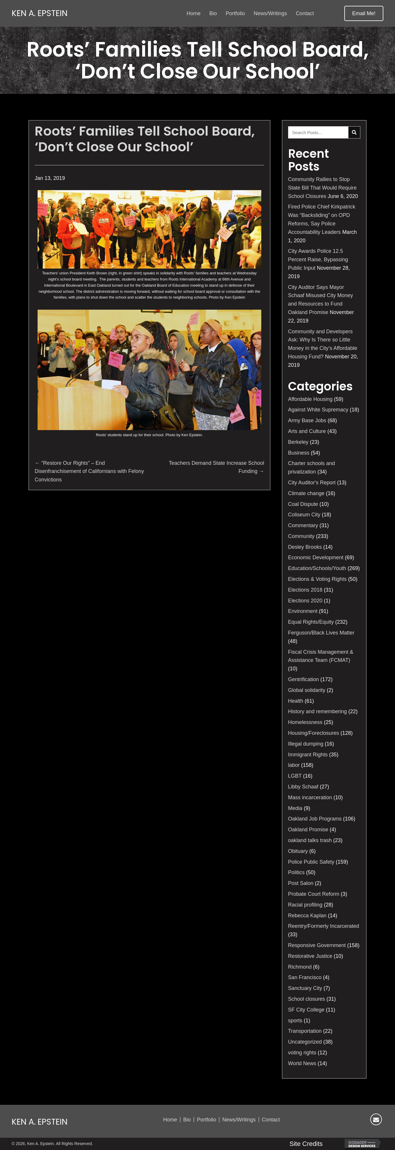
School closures (306, 999)
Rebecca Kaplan (307, 915)
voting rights (302, 1053)
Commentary (303, 525)
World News (302, 1063)
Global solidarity (306, 690)
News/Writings (239, 1119)
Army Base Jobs (307, 420)
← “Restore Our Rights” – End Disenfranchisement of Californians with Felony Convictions (89, 471)
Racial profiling (305, 905)
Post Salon (300, 883)
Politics (296, 872)
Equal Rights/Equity (311, 622)
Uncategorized (305, 1042)
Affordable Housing (310, 399)
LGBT (295, 776)
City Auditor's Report (312, 482)
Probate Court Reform (313, 894)
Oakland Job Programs (315, 819)
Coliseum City (304, 515)
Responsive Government (317, 945)
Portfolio (206, 1119)
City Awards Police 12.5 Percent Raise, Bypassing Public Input (318, 259)
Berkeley (298, 442)
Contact (271, 1119)
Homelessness (305, 722)
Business (298, 453)
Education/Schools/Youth (317, 568)
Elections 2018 (305, 590)
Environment (303, 611)
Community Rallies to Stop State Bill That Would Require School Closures (322, 187)
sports (295, 1020)
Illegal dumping (305, 744)
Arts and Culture (307, 431)
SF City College (306, 1010)
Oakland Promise (308, 829)
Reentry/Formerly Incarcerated (323, 926)
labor (294, 765)
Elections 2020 (305, 601)
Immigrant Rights (308, 755)
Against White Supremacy (318, 410)
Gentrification (303, 679)
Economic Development (315, 557)
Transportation (305, 1031)
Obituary (298, 851)
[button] (363, 13)
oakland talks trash (310, 840)
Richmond (300, 967)
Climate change (306, 493)
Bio (187, 1119)
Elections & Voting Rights (317, 579)
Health (295, 701)
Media (295, 808)
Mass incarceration (310, 797)
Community (301, 536)
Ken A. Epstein (40, 13)
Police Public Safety (311, 862)
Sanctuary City (305, 988)
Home (170, 1119)
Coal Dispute (303, 504)
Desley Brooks (305, 547)
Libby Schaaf (303, 787)
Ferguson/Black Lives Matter (321, 633)
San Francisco (305, 977)
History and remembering (317, 711)
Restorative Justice (310, 956)
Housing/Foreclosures (313, 733)
